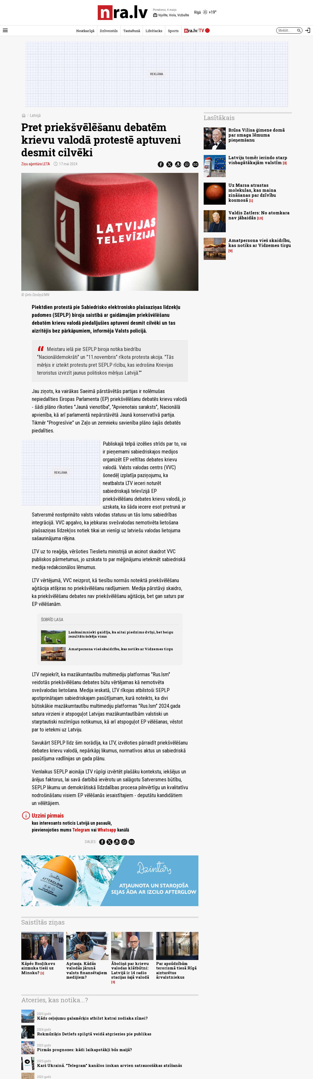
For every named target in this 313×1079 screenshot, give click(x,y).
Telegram (81, 830)
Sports (173, 31)
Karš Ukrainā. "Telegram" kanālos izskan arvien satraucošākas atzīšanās (109, 1065)
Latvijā (35, 115)
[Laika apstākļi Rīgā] (205, 13)
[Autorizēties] (307, 30)
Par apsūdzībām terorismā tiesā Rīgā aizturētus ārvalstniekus (176, 970)
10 (260, 218)
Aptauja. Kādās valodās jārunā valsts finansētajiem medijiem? (86, 970)
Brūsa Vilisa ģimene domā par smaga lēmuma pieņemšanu (256, 135)
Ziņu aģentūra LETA (35, 164)
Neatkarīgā (85, 31)
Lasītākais (219, 117)
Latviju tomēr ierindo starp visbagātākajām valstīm (257, 160)
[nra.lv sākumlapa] (123, 12)
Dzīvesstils (109, 31)
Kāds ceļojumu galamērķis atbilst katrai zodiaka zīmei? (92, 1018)
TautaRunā (131, 31)
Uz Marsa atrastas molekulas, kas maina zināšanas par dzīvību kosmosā (252, 192)
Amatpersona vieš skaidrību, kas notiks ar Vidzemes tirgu (120, 649)
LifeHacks (154, 31)
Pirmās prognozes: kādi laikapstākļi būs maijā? (84, 1049)
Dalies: (90, 842)
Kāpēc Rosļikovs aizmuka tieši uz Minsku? (38, 968)
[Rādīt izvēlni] (5, 30)
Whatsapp (107, 830)
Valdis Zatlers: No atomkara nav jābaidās (259, 215)
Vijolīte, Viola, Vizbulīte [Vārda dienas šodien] (171, 15)
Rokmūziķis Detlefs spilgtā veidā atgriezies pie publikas (94, 1033)
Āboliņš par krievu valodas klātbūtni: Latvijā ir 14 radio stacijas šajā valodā (130, 970)
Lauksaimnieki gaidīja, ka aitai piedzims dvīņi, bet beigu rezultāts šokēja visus (120, 634)
